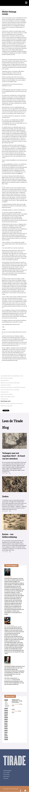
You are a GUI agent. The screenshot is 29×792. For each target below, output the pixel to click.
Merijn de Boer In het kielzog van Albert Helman (10, 382)
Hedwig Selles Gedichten (6, 385)
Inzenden (5, 778)
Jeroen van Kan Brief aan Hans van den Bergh (10, 389)
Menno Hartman (15, 704)
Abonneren (6, 776)
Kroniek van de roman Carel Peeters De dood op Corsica (12, 403)
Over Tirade (6, 772)
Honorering (6, 774)
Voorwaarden (6, 788)
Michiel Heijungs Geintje (5, 401)
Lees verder (6, 473)
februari (7, 705)
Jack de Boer (15, 711)
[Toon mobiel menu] (26, 2)
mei (6, 701)
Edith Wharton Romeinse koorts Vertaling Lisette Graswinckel (13, 387)
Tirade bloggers (7, 770)
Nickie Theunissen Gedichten (7, 378)
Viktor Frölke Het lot (5, 380)
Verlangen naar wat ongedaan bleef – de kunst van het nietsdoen (17, 701)
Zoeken (13, 709)
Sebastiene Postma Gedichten (7, 394)
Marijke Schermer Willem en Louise (8, 396)
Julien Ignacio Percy (5, 392)
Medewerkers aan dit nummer (6, 405)
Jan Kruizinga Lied (4, 398)
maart (6, 704)
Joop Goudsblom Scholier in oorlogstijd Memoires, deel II (12, 375)
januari (7, 706)
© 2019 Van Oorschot (13, 788)
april (6, 702)
